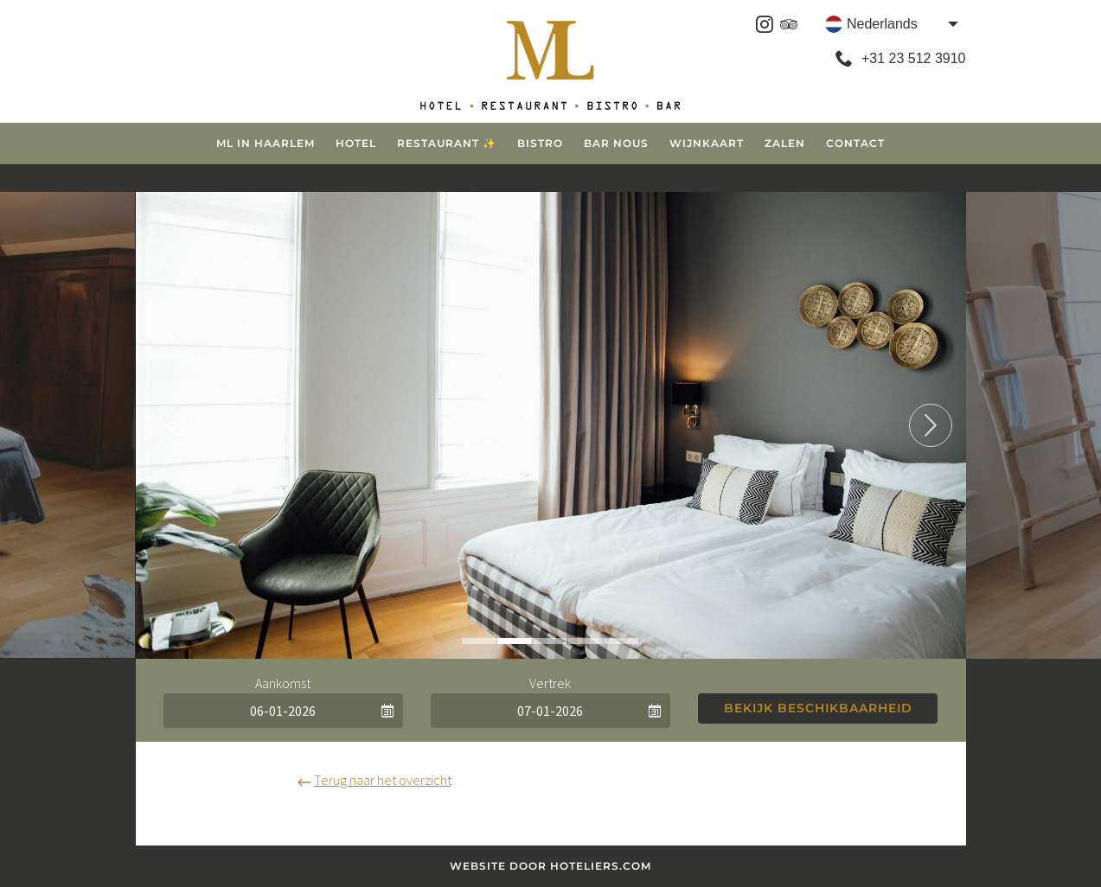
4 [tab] (585, 641)
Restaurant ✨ (446, 143)
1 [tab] (479, 641)
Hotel (356, 143)
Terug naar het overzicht (374, 779)
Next (930, 425)
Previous (171, 425)
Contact (855, 143)
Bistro (540, 143)
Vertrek (550, 683)
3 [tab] (550, 641)
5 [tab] (621, 641)
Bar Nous (616, 143)
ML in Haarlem (265, 143)
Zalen (785, 143)
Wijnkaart (706, 143)
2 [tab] (514, 641)
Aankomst (282, 683)
